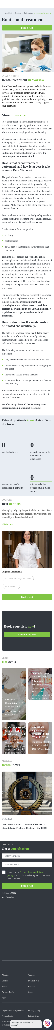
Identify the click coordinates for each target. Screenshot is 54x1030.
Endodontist (11, 586)
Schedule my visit (27, 634)
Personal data (7, 1016)
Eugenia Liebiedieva (12, 571)
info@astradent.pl (9, 897)
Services (18, 13)
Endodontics (28, 13)
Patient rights (33, 1016)
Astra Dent (18, 579)
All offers (49, 662)
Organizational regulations (13, 1010)
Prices (4, 987)
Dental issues (33, 981)
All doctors (7, 524)
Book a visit (27, 28)
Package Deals (8, 992)
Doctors (5, 981)
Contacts (31, 992)
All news (49, 765)
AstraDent (8, 13)
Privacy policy (34, 1010)
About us (5, 975)
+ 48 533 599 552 (9, 893)
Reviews (31, 987)
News (4, 998)
